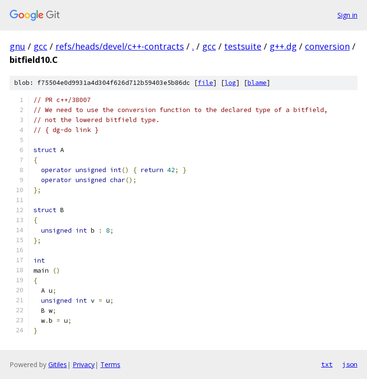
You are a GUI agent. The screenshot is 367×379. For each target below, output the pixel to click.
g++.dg (283, 46)
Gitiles (57, 364)
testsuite (242, 46)
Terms (110, 364)
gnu (17, 46)
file (205, 83)
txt (327, 364)
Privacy (84, 364)
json (349, 364)
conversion (327, 46)
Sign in (347, 15)
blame (257, 83)
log (230, 83)
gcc (40, 46)
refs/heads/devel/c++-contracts (119, 46)
